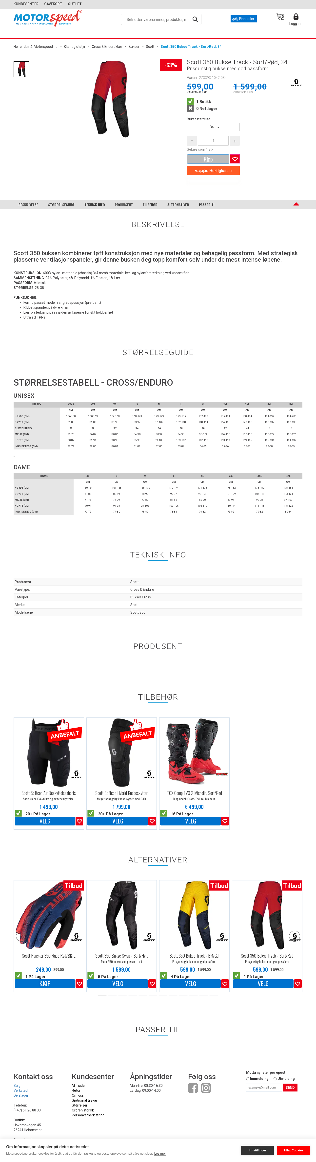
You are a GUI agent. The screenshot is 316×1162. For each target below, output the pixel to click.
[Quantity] (213, 141)
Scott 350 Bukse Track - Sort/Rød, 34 (191, 47)
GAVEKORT (53, 4)
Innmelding (259, 1079)
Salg (17, 1086)
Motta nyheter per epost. (266, 1072)
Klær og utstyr (74, 47)
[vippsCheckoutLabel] (213, 171)
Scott (150, 47)
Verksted (21, 1090)
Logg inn (295, 24)
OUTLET (75, 4)
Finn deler (246, 19)
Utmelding (286, 1079)
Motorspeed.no (46, 47)
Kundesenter (26, 4)
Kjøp (208, 158)
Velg (45, 821)
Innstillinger (257, 1150)
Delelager (21, 1095)
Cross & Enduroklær (107, 47)
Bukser (134, 47)
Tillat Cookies (294, 1150)
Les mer (160, 1153)
